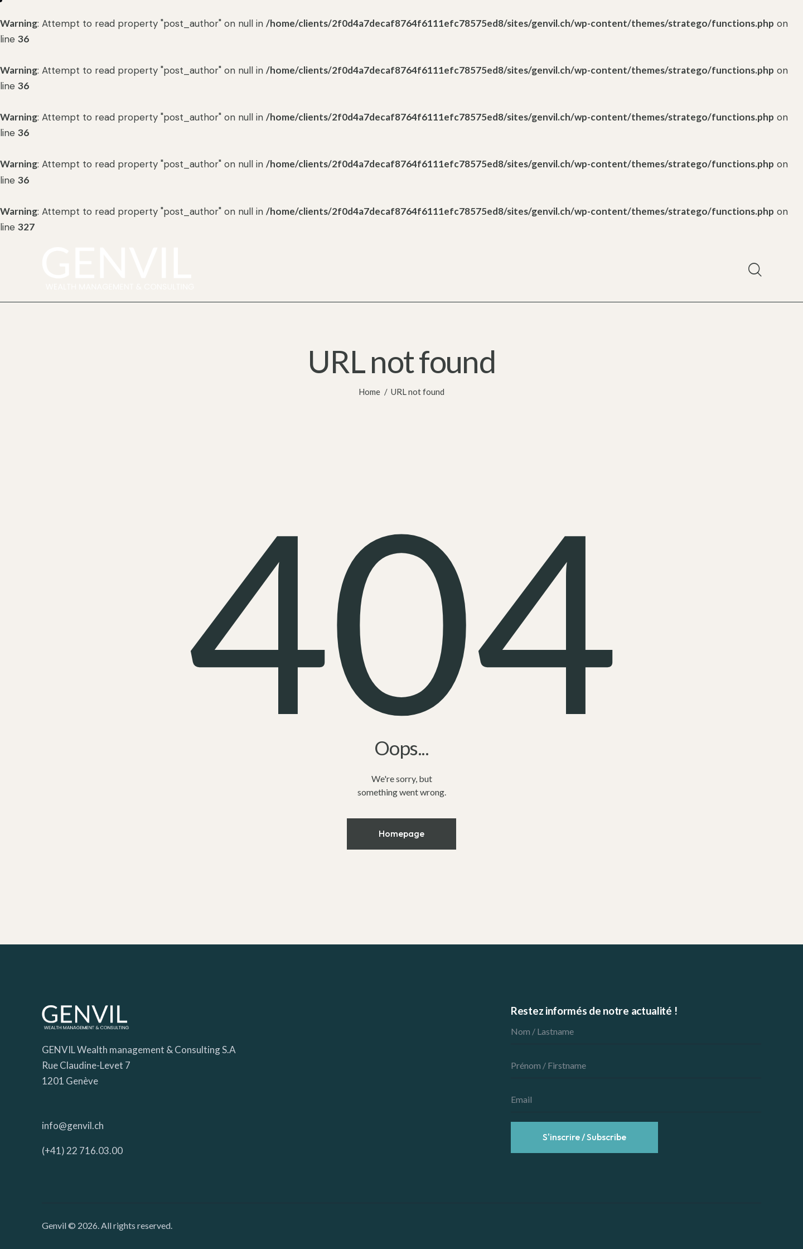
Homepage (401, 833)
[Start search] (754, 270)
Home (369, 392)
